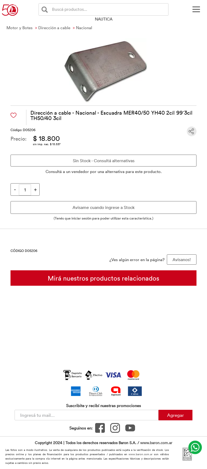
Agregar (175, 415)
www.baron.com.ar (156, 442)
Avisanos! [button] (181, 259)
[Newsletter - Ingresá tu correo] (86, 415)
